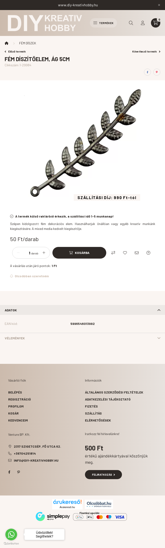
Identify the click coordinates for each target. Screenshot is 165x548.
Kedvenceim (18, 420)
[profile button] (142, 23)
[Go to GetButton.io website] (11, 543)
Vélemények (15, 338)
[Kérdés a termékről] (148, 252)
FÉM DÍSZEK (27, 43)
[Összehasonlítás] (113, 252)
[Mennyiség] (26, 252)
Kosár (13, 413)
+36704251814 (25, 453)
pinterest (18, 472)
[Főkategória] (6, 43)
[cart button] (155, 23)
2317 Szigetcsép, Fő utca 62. (37, 446)
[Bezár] (159, 4)
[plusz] (44, 252)
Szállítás (93, 413)
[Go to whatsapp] (11, 534)
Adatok (11, 310)
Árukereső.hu (67, 507)
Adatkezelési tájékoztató (108, 399)
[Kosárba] (79, 253)
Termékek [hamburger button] (103, 23)
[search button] (131, 23)
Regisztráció (19, 399)
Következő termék (146, 51)
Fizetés (91, 406)
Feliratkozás (103, 474)
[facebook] (147, 72)
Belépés (15, 392)
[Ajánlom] (136, 252)
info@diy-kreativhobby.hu (36, 460)
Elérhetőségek (98, 420)
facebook (9, 472)
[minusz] (18, 252)
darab (34, 253)
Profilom (16, 406)
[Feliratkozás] (29, 276)
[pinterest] (156, 72)
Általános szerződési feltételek (114, 392)
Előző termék (15, 51)
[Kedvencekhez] (125, 252)
